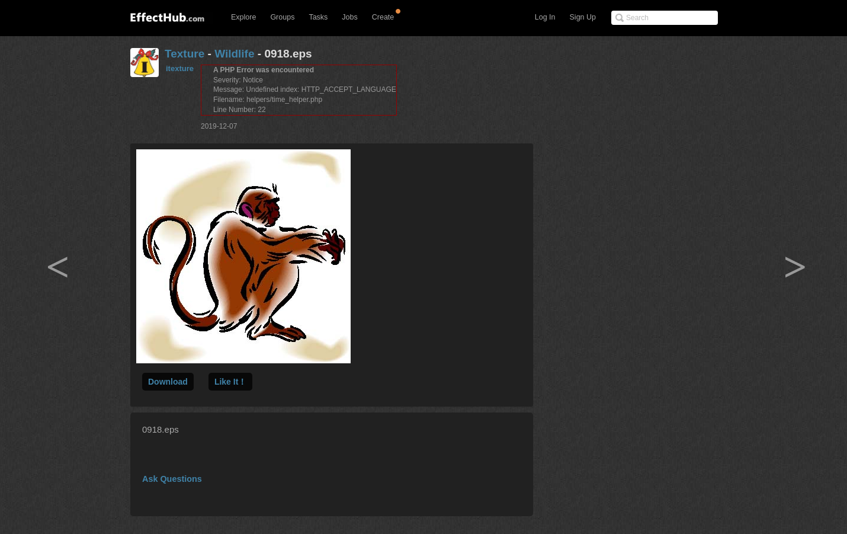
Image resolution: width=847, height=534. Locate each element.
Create (383, 17)
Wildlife (234, 53)
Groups (282, 17)
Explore (243, 17)
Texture (184, 53)
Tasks (318, 17)
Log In (545, 17)
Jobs (349, 17)
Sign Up (583, 17)
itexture (180, 68)
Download (168, 381)
